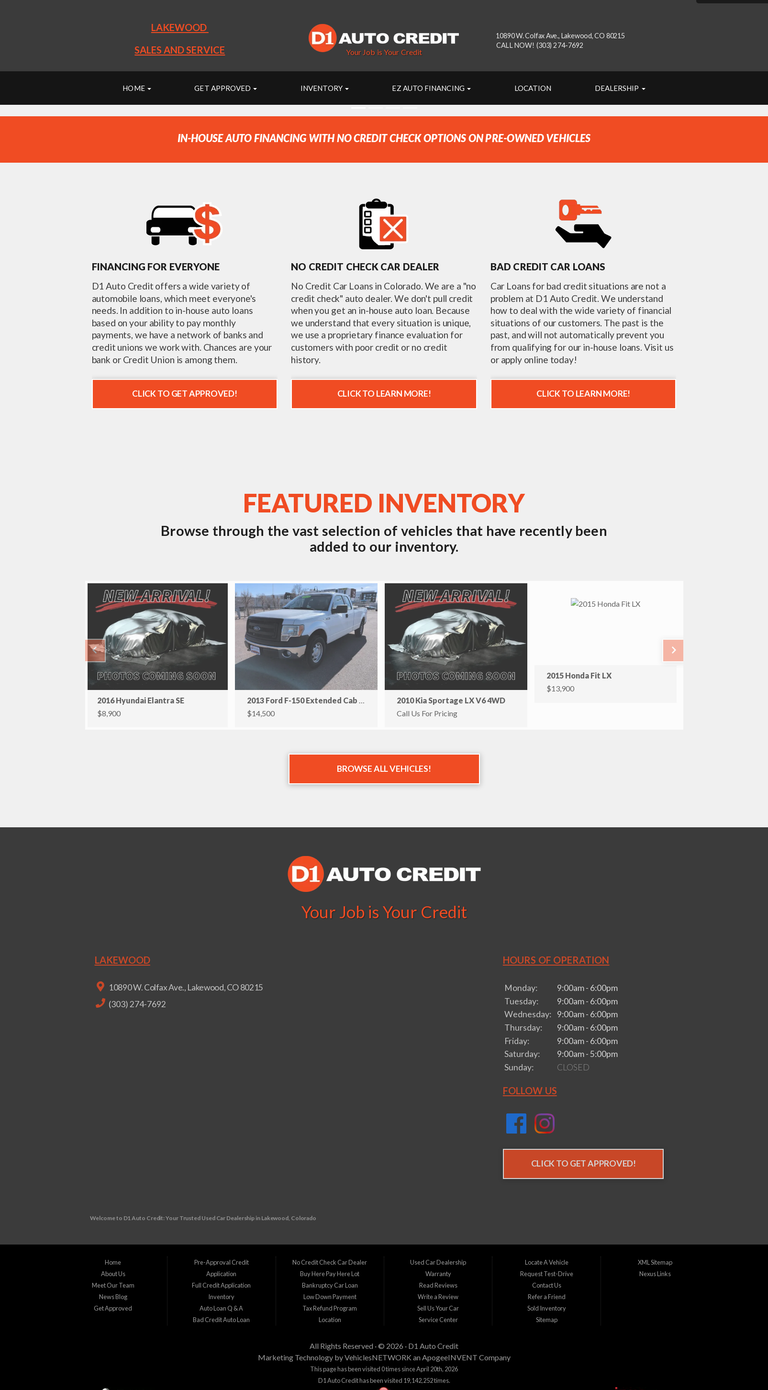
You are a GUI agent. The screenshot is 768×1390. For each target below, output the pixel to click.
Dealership (620, 88)
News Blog (113, 1297)
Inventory (325, 88)
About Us (113, 1274)
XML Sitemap (655, 1262)
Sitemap (546, 1319)
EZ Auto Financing (431, 88)
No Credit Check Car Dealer (329, 1262)
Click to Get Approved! (184, 394)
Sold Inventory (546, 1308)
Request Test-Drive (546, 1274)
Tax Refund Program (329, 1308)
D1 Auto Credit (433, 1345)
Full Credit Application (221, 1285)
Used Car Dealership (438, 1262)
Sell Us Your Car (438, 1308)
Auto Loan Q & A (221, 1308)
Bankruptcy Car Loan (330, 1285)
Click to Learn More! (384, 394)
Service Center (438, 1319)
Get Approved (225, 88)
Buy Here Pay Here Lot (329, 1274)
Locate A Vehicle (546, 1262)
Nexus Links (655, 1274)
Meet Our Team (113, 1285)
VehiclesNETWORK (378, 1357)
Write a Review (438, 1297)
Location (533, 88)
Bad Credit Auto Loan (221, 1319)
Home (136, 88)
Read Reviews (438, 1285)
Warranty (438, 1274)
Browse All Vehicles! (384, 769)
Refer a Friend (547, 1297)
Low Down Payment (329, 1297)
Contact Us (546, 1285)
